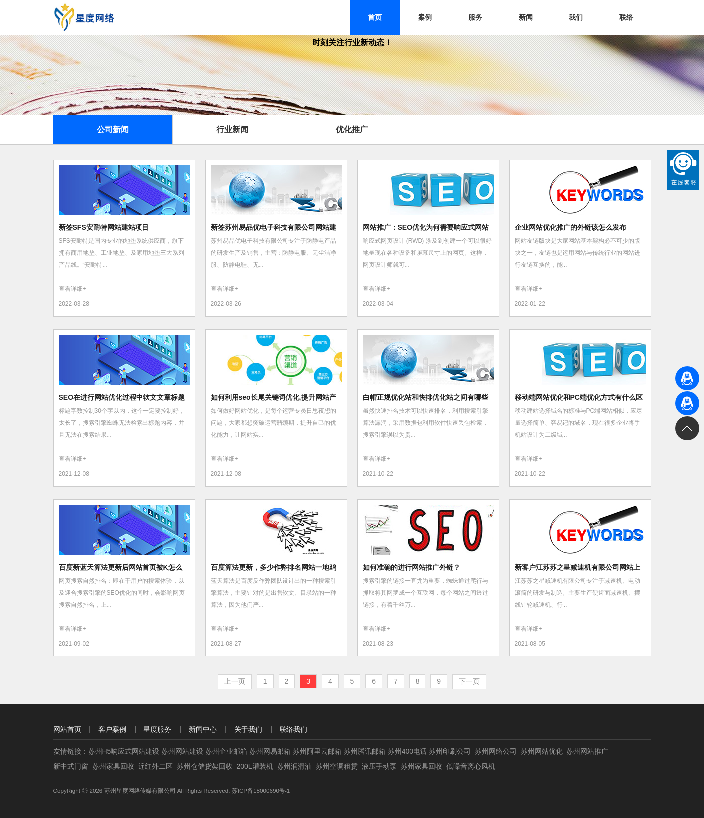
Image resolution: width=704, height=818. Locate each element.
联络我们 (293, 729)
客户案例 (112, 729)
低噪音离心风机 (470, 766)
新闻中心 (203, 729)
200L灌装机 (255, 766)
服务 (475, 17)
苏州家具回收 (113, 766)
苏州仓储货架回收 (205, 766)
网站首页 (67, 729)
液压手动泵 (379, 766)
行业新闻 (232, 129)
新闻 (526, 17)
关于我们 (248, 729)
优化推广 (352, 129)
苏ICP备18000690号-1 (261, 790)
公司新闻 (113, 129)
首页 (375, 17)
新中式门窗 (70, 766)
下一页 (469, 681)
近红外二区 (155, 766)
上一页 (234, 681)
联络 (626, 17)
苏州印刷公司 (450, 751)
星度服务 (157, 729)
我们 (576, 17)
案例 (425, 17)
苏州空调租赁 (337, 766)
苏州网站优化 (542, 751)
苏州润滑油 (294, 766)
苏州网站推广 (587, 751)
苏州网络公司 (496, 751)
